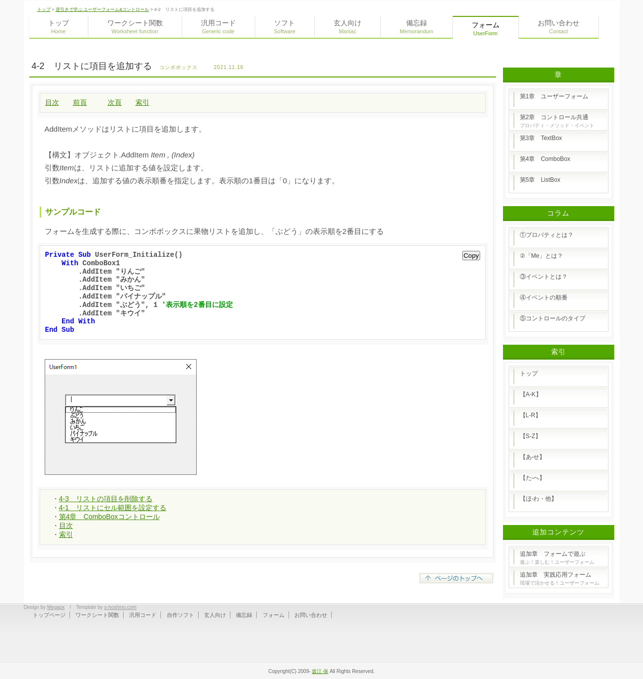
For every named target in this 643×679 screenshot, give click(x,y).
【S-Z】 (530, 436)
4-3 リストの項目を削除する (105, 499)
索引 (142, 102)
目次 (52, 102)
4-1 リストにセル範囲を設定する (112, 508)
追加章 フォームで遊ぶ (557, 557)
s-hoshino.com (120, 607)
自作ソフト (180, 615)
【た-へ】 (533, 477)
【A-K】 (531, 394)
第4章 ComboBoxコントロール (109, 517)
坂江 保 (320, 671)
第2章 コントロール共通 (557, 121)
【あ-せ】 (533, 456)
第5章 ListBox (540, 179)
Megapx (56, 607)
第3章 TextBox (541, 138)
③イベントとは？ (544, 276)
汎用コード (218, 26)
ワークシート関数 (135, 26)
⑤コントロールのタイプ (552, 318)
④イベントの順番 (544, 297)
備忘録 (416, 26)
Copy (471, 255)
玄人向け (347, 26)
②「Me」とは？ (542, 255)
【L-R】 (530, 415)
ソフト (284, 26)
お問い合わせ (558, 26)
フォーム (274, 615)
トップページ (49, 615)
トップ (44, 9)
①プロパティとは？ (546, 234)
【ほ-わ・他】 (539, 498)
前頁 (80, 102)
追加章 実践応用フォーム (559, 578)
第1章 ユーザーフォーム (554, 96)
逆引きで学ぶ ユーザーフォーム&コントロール (102, 9)
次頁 (115, 102)
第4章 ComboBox (545, 158)
